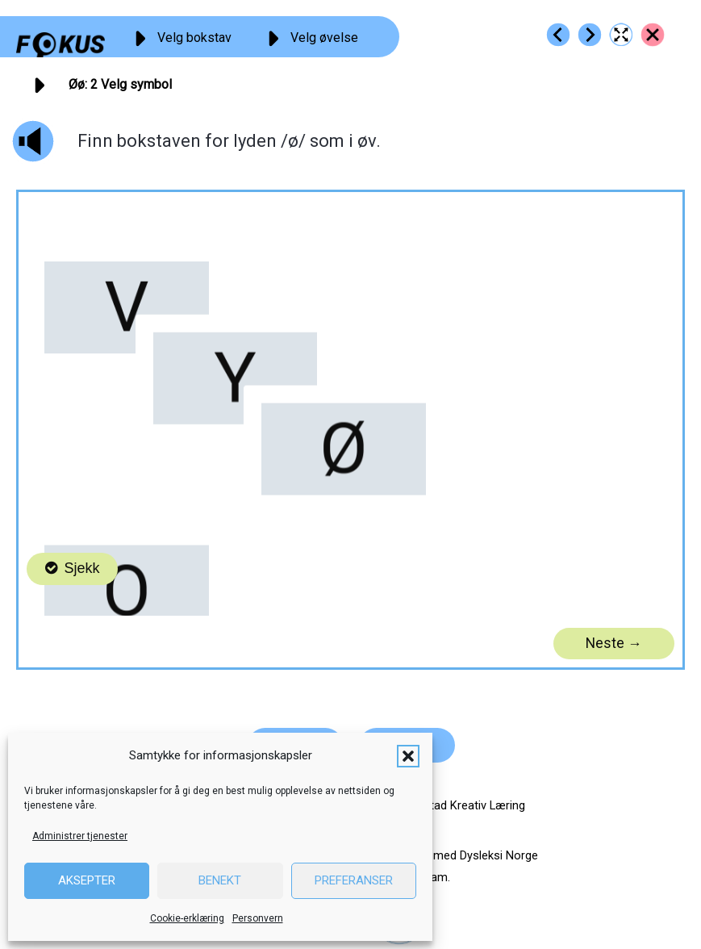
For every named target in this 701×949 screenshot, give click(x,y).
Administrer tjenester (79, 836)
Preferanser (354, 880)
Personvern (257, 918)
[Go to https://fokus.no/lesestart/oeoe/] (652, 34)
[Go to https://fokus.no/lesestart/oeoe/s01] (558, 34)
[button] (408, 756)
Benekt (219, 880)
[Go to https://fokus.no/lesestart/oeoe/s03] (589, 34)
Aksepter (86, 880)
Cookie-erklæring (187, 918)
